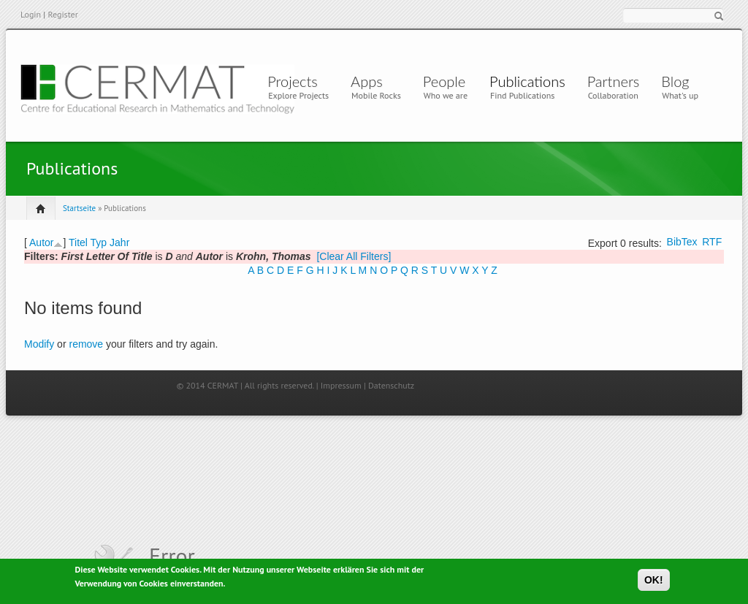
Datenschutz (391, 385)
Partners (613, 81)
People (444, 81)
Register (62, 14)
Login (30, 14)
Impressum (341, 385)
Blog (675, 81)
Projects (292, 81)
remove (86, 344)
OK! (653, 582)
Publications (527, 81)
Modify (39, 344)
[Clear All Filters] (353, 256)
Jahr (119, 242)
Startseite (79, 208)
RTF (712, 242)
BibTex (682, 242)
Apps (370, 81)
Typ (99, 242)
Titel (78, 242)
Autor (41, 242)
